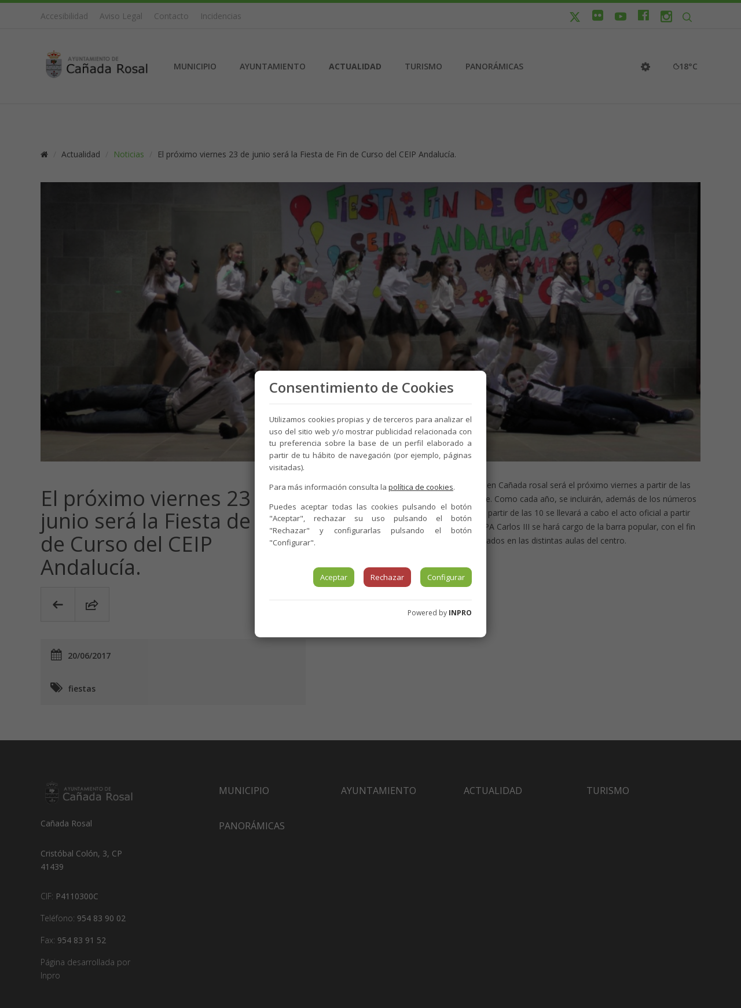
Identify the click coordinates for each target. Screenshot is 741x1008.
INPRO (460, 613)
